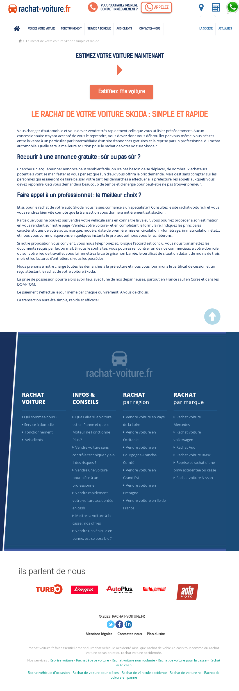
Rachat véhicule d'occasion (49, 672)
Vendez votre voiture (41, 28)
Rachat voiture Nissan (193, 477)
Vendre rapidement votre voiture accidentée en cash (92, 500)
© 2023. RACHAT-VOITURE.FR (122, 616)
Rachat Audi (185, 447)
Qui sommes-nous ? (39, 416)
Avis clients (124, 28)
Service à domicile (99, 28)
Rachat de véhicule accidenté (144, 672)
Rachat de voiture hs (185, 672)
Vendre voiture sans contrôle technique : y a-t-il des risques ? (93, 455)
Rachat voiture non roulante (133, 660)
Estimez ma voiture (121, 92)
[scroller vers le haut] (212, 323)
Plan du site (156, 633)
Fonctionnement (71, 28)
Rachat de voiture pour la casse (182, 660)
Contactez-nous (149, 28)
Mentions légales (99, 633)
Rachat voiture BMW (192, 454)
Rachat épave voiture (92, 660)
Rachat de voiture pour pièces (95, 672)
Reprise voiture (61, 660)
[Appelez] (156, 7)
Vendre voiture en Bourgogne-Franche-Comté (140, 455)
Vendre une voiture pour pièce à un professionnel (90, 478)
